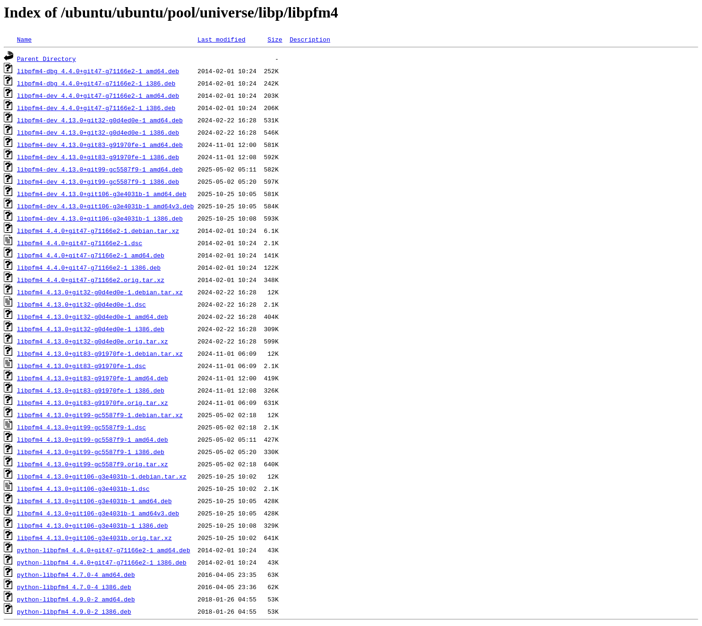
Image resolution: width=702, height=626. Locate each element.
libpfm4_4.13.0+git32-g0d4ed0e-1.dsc (81, 304)
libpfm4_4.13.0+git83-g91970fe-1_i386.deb (90, 390)
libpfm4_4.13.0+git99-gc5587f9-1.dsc (81, 427)
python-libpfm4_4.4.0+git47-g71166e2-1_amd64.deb (103, 550)
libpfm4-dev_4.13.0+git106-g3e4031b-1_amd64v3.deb (105, 206)
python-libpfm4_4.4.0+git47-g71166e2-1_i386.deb (102, 562)
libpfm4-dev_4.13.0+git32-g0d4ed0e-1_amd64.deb (100, 120)
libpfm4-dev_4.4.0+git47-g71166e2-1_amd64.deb (98, 95)
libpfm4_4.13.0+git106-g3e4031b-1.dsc (83, 488)
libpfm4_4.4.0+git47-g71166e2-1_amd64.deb (90, 255)
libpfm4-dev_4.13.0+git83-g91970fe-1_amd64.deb (100, 144)
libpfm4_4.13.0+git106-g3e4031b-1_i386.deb (92, 525)
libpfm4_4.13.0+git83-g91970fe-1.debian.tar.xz (100, 353)
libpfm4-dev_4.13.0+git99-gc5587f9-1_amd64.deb (100, 169)
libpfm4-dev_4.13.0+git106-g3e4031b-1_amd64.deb (102, 193)
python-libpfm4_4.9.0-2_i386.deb (74, 611)
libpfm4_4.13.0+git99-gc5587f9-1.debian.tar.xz (100, 415)
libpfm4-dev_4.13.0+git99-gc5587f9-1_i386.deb (98, 181)
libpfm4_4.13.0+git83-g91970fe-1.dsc (81, 365)
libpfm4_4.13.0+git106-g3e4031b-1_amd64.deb (94, 501)
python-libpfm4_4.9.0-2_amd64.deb (76, 599)
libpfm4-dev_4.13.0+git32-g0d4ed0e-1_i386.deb (98, 132)
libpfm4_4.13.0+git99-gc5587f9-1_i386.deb (90, 451)
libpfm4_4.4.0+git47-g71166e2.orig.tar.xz (90, 279)
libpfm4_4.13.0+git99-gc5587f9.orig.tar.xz (92, 464)
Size (274, 39)
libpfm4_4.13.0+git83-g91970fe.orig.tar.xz (92, 402)
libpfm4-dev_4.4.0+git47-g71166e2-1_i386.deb (96, 107)
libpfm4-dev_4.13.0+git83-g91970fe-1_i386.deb (98, 157)
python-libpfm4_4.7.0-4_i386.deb (74, 587)
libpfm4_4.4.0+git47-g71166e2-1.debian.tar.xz (98, 230)
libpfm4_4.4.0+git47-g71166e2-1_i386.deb (89, 267)
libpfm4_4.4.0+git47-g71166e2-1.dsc (79, 243)
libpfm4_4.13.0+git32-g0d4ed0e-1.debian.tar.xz (100, 292)
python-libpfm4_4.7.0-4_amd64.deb (76, 574)
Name (24, 39)
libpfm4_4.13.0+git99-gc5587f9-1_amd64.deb (92, 439)
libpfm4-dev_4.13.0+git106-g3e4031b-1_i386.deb (100, 218)
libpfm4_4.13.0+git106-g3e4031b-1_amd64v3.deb (98, 513)
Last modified (221, 39)
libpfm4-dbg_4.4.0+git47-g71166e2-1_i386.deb (96, 83)
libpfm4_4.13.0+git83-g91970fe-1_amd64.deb (92, 378)
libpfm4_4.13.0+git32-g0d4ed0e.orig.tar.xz (92, 341)
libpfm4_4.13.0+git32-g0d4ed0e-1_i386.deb (90, 329)
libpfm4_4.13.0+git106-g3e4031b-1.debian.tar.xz (102, 476)
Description (310, 39)
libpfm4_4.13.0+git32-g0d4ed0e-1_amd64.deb (92, 316)
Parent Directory (46, 58)
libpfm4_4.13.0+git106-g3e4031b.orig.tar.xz (94, 537)
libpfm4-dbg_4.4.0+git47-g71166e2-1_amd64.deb (98, 71)
